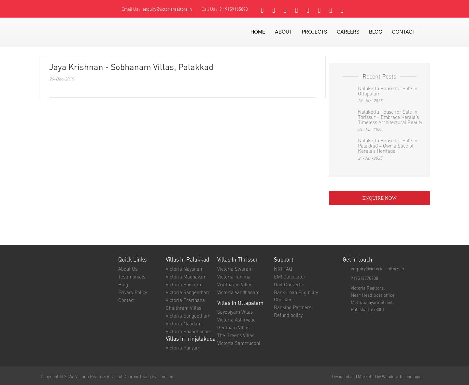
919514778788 (364, 278)
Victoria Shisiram (184, 284)
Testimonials (131, 276)
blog (375, 32)
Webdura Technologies (402, 376)
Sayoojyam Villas (235, 311)
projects (314, 32)
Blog (123, 284)
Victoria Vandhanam (238, 292)
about (283, 32)
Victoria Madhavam (186, 276)
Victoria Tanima (233, 276)
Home (257, 32)
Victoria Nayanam (185, 268)
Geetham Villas (233, 327)
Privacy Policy (132, 292)
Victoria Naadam (184, 323)
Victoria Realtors (90, 376)
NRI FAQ (283, 268)
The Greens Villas (235, 335)
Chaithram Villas (183, 308)
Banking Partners (292, 307)
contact (403, 32)
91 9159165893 (234, 9)
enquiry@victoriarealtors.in (167, 9)
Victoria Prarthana (185, 300)
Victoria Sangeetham (188, 292)
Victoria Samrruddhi (238, 343)
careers (348, 32)
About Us (127, 268)
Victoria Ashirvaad (236, 319)
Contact (126, 300)
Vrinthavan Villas (234, 284)
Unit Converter (289, 284)
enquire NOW (379, 198)
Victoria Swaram (235, 268)
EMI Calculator (290, 276)
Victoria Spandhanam (188, 331)
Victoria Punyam (183, 347)
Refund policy (288, 315)
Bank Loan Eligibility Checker (296, 296)
